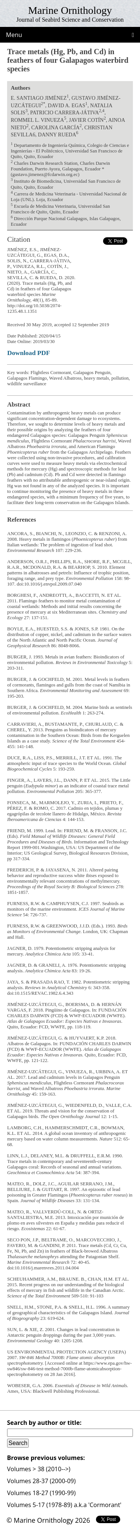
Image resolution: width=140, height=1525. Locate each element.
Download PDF (28, 352)
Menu (14, 35)
